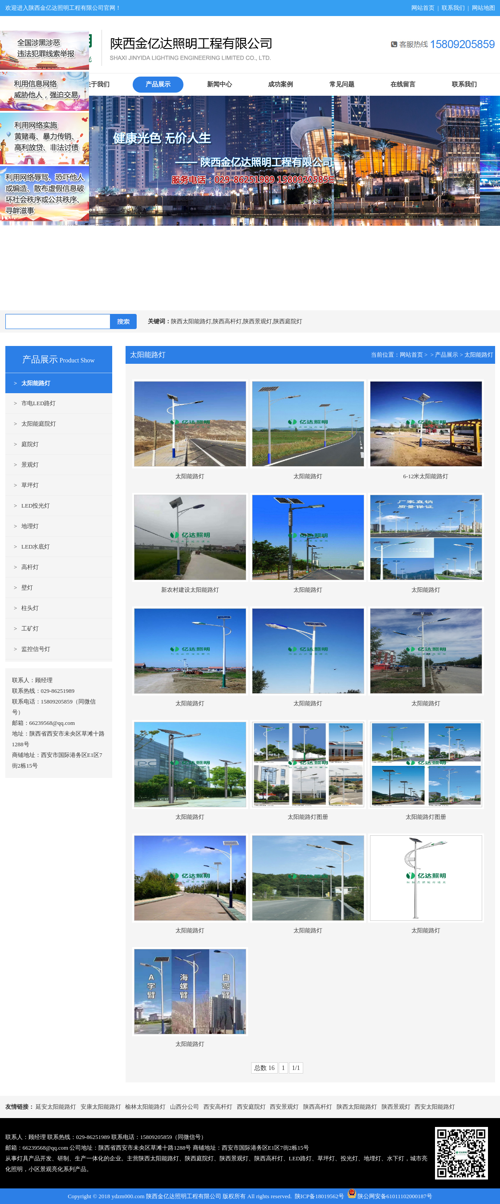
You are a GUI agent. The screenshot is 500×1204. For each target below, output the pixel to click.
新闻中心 (219, 84)
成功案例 (280, 84)
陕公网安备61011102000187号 (395, 1196)
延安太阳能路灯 (56, 1106)
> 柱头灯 (22, 608)
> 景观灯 (22, 464)
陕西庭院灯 (199, 1158)
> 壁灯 (19, 587)
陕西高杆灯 (317, 1106)
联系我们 (453, 7)
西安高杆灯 (217, 1106)
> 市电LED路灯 (30, 403)
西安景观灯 (284, 1106)
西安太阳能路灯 (435, 1106)
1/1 (296, 1068)
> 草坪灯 (22, 485)
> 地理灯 (22, 526)
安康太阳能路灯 (101, 1106)
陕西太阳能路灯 (357, 1106)
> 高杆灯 (22, 567)
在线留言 (402, 84)
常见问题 (341, 84)
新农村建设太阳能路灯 (190, 589)
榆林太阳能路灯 (145, 1106)
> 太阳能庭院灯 (31, 423)
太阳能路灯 (478, 354)
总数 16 (264, 1068)
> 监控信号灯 (28, 649)
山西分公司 (184, 1106)
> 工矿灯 (22, 628)
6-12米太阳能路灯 (426, 476)
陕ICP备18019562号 (319, 1196)
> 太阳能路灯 (28, 383)
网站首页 (423, 7)
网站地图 (483, 7)
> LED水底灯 (27, 546)
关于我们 (97, 84)
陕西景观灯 (396, 1106)
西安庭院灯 (251, 1106)
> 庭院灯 (22, 444)
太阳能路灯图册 (308, 817)
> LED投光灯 (27, 505)
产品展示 (158, 84)
